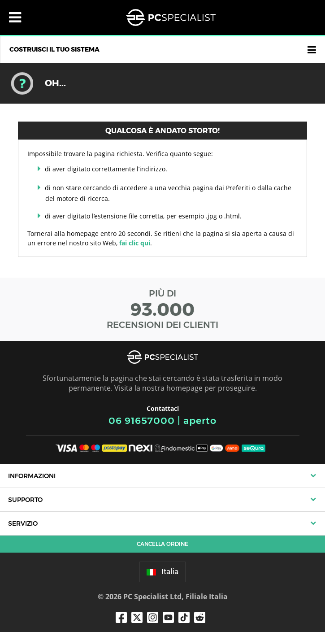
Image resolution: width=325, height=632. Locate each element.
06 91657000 (141, 420)
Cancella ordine (162, 543)
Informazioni (32, 476)
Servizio (23, 523)
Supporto (25, 500)
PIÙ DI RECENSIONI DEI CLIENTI (162, 309)
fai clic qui (134, 243)
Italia (162, 571)
